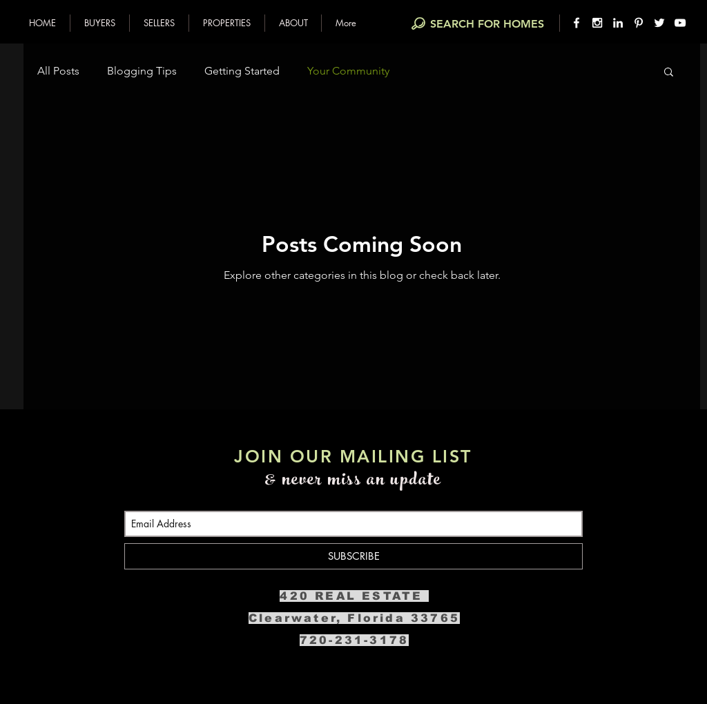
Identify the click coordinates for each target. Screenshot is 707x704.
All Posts (58, 70)
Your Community (348, 70)
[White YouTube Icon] (680, 23)
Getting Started (242, 70)
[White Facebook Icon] (576, 23)
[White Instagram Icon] (597, 23)
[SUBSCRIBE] (353, 556)
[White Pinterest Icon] (639, 23)
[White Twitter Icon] (659, 23)
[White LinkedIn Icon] (618, 23)
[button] (99, 23)
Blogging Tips (142, 70)
